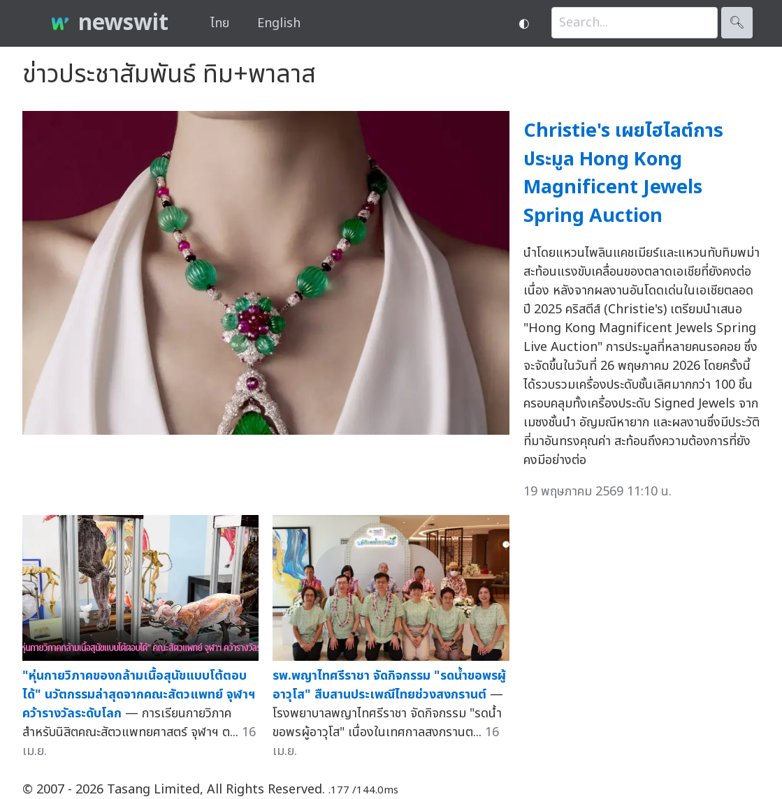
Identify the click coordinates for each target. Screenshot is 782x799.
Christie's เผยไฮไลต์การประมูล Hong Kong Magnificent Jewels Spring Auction (623, 173)
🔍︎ (737, 22)
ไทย (219, 23)
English (279, 23)
